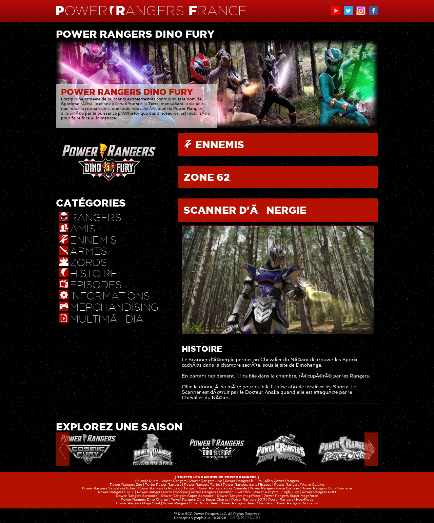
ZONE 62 (206, 177)
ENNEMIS (219, 144)
